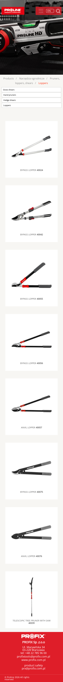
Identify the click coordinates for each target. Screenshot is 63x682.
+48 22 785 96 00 (35, 653)
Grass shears (8, 89)
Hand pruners (9, 94)
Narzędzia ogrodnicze (31, 78)
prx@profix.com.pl (33, 668)
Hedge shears (9, 100)
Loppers (43, 83)
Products (8, 78)
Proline (13, 11)
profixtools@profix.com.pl (33, 656)
